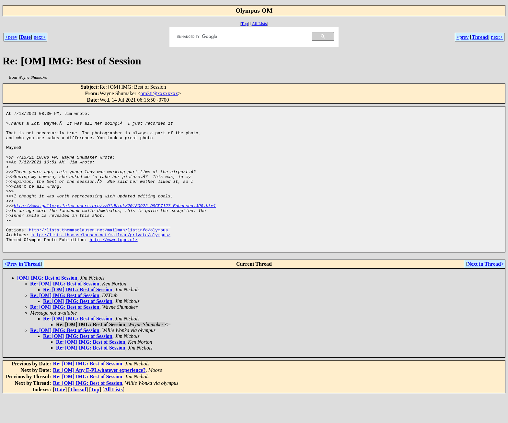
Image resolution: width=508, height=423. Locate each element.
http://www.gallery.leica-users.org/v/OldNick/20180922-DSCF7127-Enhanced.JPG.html (115, 225)
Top (244, 23)
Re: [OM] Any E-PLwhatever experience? (99, 397)
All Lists (259, 23)
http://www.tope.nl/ (113, 266)
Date (25, 37)
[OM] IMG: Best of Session (47, 305)
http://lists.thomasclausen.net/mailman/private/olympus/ (100, 260)
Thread (480, 37)
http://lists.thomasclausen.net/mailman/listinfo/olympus (98, 254)
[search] (240, 36)
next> (40, 37)
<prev (11, 37)
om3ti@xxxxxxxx (159, 93)
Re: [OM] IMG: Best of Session (64, 311)
